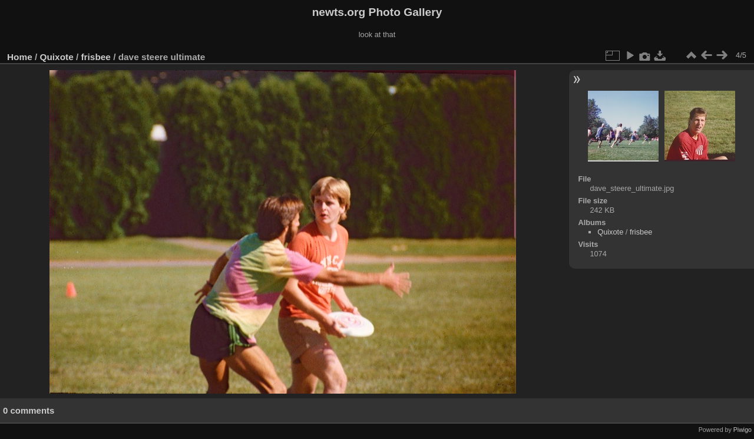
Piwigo (742, 429)
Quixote (57, 57)
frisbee (96, 57)
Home (19, 57)
